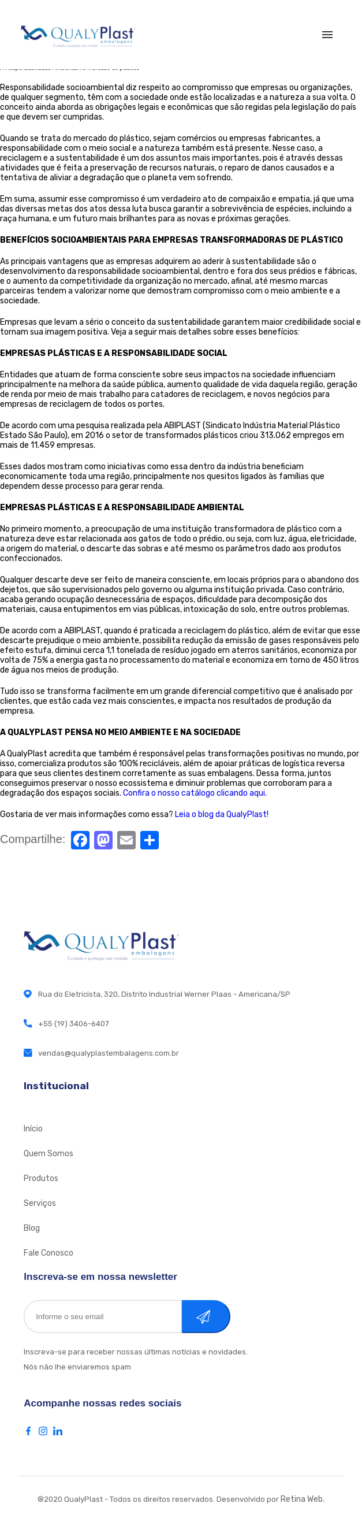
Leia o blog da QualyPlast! (221, 814)
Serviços (40, 1203)
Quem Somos (48, 1154)
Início (33, 1129)
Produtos (41, 1178)
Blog (32, 1228)
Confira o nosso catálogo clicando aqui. (195, 793)
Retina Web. (302, 1499)
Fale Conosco (48, 1253)
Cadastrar (218, 1316)
